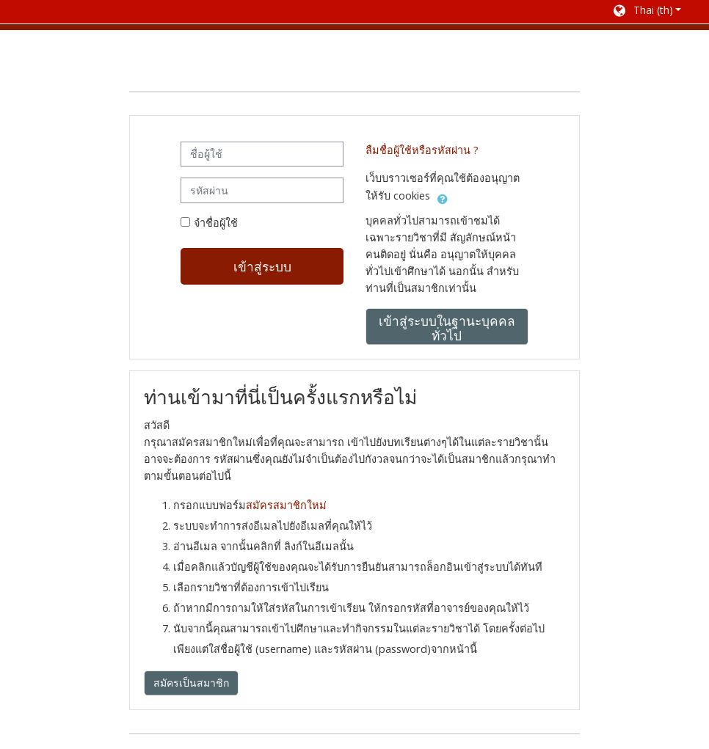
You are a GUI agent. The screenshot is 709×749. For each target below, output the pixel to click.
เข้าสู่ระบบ (262, 266)
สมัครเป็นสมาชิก (191, 683)
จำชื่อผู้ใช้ (216, 223)
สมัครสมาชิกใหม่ (286, 505)
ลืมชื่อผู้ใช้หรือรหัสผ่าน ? (422, 150)
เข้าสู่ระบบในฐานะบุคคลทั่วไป (447, 328)
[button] (646, 11)
